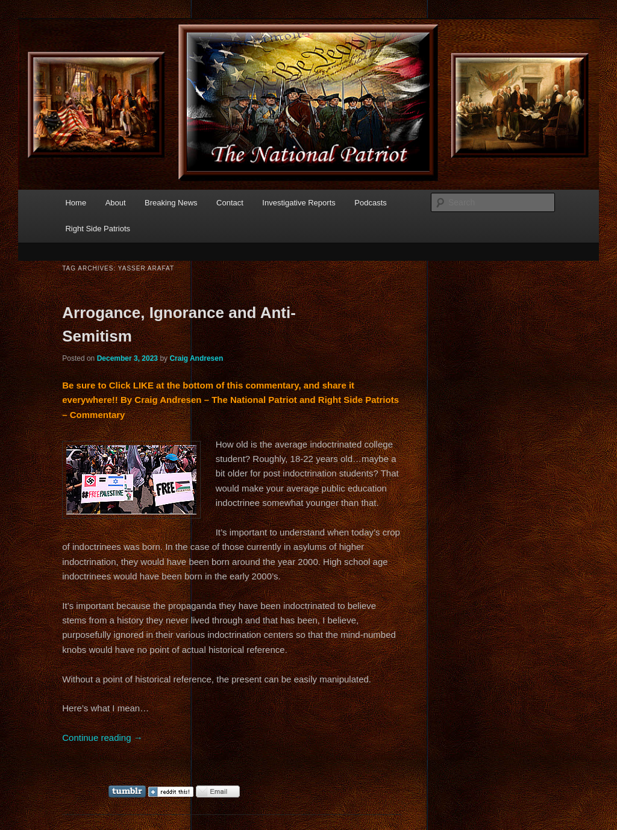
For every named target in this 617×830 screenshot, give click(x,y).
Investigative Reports (298, 202)
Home (75, 202)
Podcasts (370, 202)
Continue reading (102, 737)
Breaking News (171, 202)
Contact (229, 202)
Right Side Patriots (97, 228)
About (115, 202)
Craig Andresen (196, 358)
